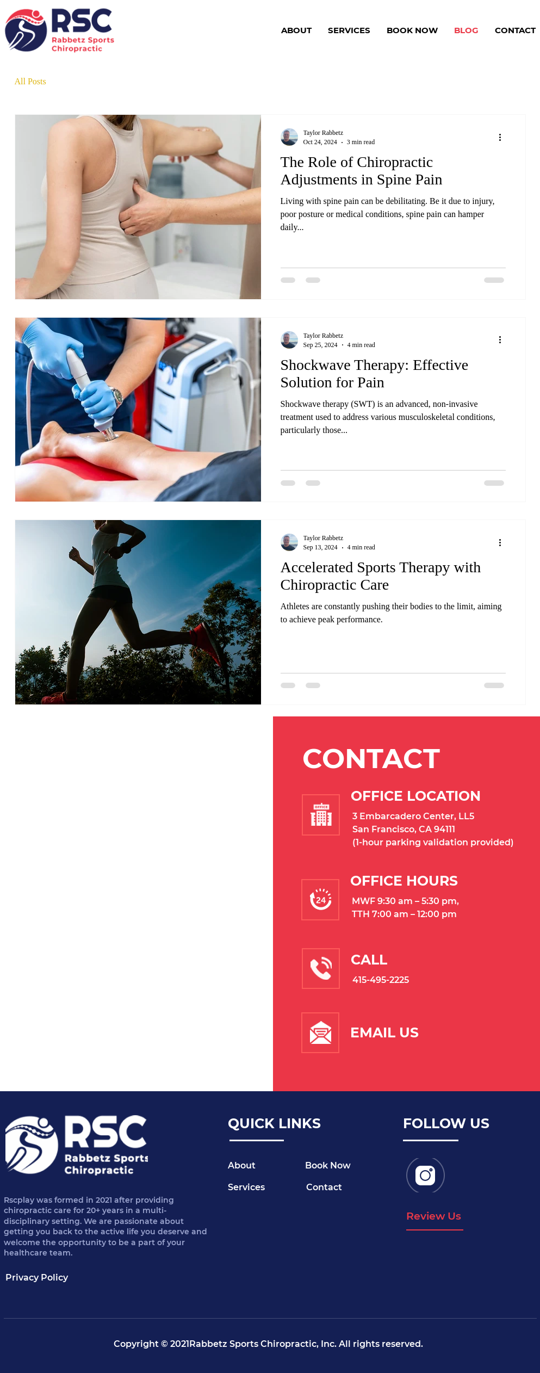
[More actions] (504, 137)
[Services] (266, 1188)
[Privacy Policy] (44, 1278)
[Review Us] (434, 1216)
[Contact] (344, 1188)
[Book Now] (343, 1166)
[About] (266, 1166)
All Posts (30, 81)
